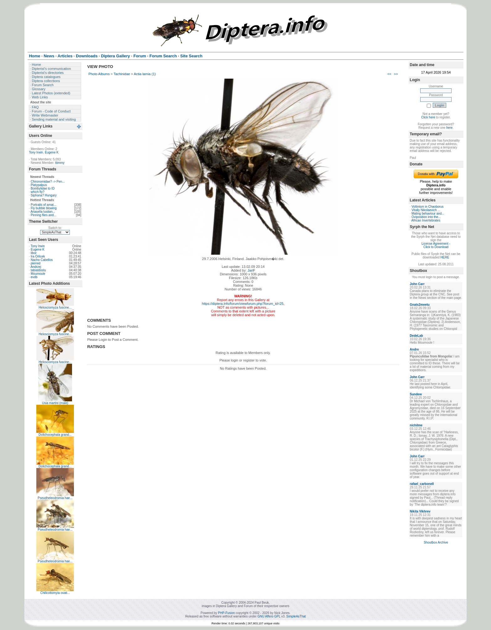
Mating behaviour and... (427, 213)
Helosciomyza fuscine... (55, 307)
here (449, 127)
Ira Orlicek (38, 256)
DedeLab (416, 335)
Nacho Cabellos (42, 260)
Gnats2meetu (420, 304)
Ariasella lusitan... (42, 211)
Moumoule (38, 273)
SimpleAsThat (296, 616)
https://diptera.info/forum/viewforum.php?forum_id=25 (243, 303)
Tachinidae (122, 74)
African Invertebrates (425, 220)
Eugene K (52, 152)
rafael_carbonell (422, 484)
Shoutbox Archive (436, 542)
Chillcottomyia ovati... (55, 593)
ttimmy (59, 162)
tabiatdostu (38, 270)
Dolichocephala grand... (55, 434)
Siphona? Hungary (44, 195)
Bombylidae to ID (42, 188)
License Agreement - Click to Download (435, 245)
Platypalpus (39, 185)
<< (389, 74)
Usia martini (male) (55, 403)
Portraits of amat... (43, 204)
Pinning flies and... (43, 215)
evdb (34, 277)
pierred (35, 263)
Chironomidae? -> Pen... (48, 181)
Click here (428, 117)
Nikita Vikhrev (420, 511)
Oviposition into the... (426, 217)
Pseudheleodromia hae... (55, 498)
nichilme (416, 425)
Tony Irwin (36, 152)
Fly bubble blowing (44, 208)
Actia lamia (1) (145, 74)
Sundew (416, 394)
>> (396, 74)
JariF (251, 270)
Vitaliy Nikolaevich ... (425, 210)
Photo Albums (99, 74)
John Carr (417, 284)
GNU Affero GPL (268, 616)
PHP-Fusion (226, 613)
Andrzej (35, 266)
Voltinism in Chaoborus (427, 206)
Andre (414, 349)
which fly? (37, 192)
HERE (445, 257)
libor (34, 253)
